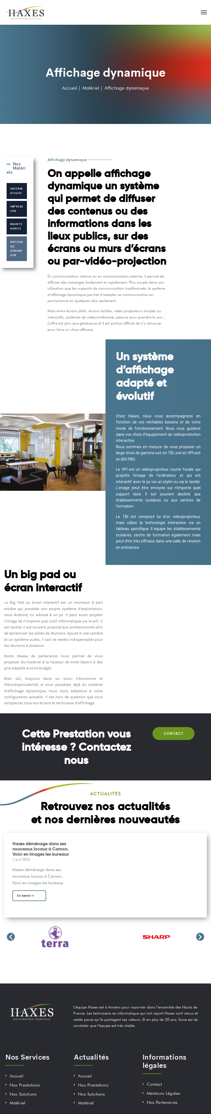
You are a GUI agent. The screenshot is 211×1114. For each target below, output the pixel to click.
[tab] (16, 168)
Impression (16, 209)
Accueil (16, 1076)
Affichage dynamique (16, 248)
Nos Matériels (16, 168)
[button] (11, 937)
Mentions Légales (164, 1093)
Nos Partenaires (162, 1102)
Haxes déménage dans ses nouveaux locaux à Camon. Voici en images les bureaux (40, 849)
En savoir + (25, 895)
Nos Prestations (25, 1085)
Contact (154, 1084)
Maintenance (16, 226)
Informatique (16, 191)
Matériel (17, 1102)
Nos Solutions (23, 1094)
